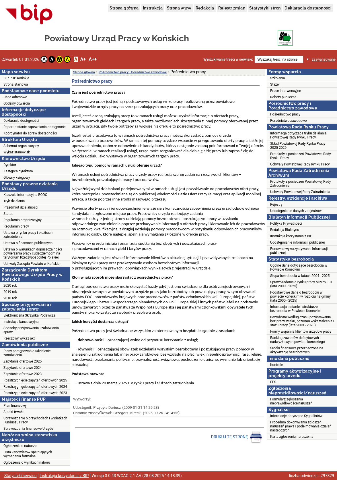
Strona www (179, 8)
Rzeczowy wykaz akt (19, 338)
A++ (93, 59)
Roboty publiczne (283, 97)
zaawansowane (324, 59)
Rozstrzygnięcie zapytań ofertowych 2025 (35, 380)
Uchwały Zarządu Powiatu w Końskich (32, 264)
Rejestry (276, 205)
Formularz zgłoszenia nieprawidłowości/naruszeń (291, 401)
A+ (83, 59)
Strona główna (124, 8)
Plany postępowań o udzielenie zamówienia (27, 353)
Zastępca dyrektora (18, 171)
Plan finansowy (15, 406)
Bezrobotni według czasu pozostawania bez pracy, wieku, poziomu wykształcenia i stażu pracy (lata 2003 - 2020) (302, 321)
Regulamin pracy (16, 226)
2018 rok (10, 298)
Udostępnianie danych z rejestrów (296, 211)
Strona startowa (15, 84)
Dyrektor (9, 165)
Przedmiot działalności (20, 207)
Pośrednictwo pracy (285, 114)
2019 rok (10, 292)
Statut (8, 214)
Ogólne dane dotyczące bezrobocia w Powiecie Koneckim (298, 267)
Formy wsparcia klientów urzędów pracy (300, 331)
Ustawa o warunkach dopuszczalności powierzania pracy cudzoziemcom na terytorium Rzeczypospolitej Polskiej (32, 253)
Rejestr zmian (231, 8)
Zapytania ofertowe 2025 (22, 361)
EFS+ (274, 382)
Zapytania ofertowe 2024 (22, 368)
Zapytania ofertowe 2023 (22, 374)
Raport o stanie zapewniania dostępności (35, 127)
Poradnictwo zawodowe (288, 121)
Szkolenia (277, 78)
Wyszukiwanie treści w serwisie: (228, 59)
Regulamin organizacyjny (22, 220)
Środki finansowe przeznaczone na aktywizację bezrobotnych (296, 350)
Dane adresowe (15, 97)
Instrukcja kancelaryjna (21, 322)
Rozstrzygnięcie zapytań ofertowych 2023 (35, 393)
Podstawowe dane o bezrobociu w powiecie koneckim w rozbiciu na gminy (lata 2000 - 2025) (300, 296)
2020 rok (10, 286)
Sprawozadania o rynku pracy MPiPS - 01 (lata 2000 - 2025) (301, 284)
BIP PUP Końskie (16, 78)
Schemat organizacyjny (21, 146)
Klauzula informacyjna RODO (25, 195)
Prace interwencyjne (285, 91)
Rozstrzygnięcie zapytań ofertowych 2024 (35, 387)
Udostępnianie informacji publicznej (297, 242)
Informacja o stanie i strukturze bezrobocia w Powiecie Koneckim (295, 309)
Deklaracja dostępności (308, 8)
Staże (274, 84)
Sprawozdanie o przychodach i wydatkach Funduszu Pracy (35, 420)
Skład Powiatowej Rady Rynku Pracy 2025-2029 (297, 146)
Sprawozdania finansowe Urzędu (28, 429)
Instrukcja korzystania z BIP (291, 236)
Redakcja (205, 8)
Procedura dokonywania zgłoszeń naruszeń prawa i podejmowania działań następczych (300, 426)
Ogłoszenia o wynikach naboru (26, 462)
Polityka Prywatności (286, 223)
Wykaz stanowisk (16, 152)
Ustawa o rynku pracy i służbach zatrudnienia (27, 235)
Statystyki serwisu (20, 475)
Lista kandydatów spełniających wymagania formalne (27, 454)
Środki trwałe (13, 412)
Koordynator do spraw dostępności (30, 133)
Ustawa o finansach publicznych (27, 243)
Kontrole (276, 365)
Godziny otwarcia (16, 103)
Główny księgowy (16, 178)
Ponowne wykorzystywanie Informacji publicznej (299, 251)
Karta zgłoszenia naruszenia (291, 437)
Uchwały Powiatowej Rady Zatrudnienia (300, 192)
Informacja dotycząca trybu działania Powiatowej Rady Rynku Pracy (298, 135)
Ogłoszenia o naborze (19, 446)
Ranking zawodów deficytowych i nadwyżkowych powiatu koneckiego (297, 340)
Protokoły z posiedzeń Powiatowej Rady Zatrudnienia (300, 184)
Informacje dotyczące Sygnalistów (296, 416)
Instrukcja (153, 8)
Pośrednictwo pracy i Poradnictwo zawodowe (133, 72)
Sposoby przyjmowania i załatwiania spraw (31, 330)
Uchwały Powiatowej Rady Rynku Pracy (300, 164)
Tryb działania (14, 201)
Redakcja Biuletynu (284, 230)
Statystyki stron (264, 8)
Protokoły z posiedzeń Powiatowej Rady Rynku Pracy (300, 156)
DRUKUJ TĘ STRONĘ (236, 437)
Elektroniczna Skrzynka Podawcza (29, 315)
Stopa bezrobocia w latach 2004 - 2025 (300, 276)
